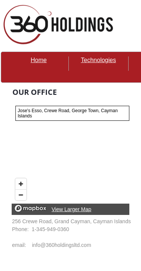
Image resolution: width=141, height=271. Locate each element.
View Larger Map (71, 209)
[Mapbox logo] (30, 208)
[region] (70, 158)
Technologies (98, 60)
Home (39, 60)
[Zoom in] (20, 183)
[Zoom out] (20, 194)
